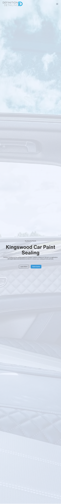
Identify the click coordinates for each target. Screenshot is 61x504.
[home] (12, 4)
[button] (56, 4)
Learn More (23, 266)
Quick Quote (36, 266)
